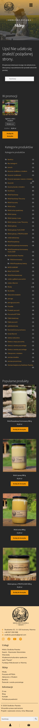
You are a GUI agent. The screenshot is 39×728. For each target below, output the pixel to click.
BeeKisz (10, 159)
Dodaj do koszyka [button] (10, 134)
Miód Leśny (11, 206)
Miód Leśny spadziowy (15, 210)
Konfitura (11, 191)
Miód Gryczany (13, 202)
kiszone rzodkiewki (14, 175)
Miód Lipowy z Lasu (14, 218)
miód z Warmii (13, 283)
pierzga (10, 299)
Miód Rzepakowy (13, 242)
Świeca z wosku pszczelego (17, 349)
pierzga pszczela (13, 302)
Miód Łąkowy (12, 226)
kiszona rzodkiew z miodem (17, 171)
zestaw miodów (13, 357)
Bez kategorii (12, 163)
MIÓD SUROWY (13, 267)
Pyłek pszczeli (12, 322)
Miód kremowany (16, 259)
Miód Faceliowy (13, 195)
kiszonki (10, 183)
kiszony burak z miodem (16, 187)
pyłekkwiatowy (13, 326)
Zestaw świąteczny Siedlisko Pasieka (20, 365)
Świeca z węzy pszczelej (16, 342)
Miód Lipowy (12, 214)
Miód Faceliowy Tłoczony (16, 199)
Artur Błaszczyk (27, 711)
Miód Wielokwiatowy (15, 275)
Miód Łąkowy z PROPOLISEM (18, 234)
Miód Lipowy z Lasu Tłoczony (18, 222)
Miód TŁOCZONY (13, 271)
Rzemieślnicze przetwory (17, 330)
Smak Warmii (12, 334)
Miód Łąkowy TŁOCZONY (16, 230)
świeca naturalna (14, 338)
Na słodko (11, 291)
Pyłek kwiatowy (13, 318)
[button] (31, 5)
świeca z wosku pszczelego (17, 345)
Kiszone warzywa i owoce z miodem (20, 179)
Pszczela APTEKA (14, 314)
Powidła (10, 306)
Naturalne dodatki (14, 295)
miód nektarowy (13, 238)
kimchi (10, 167)
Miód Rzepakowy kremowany (18, 245)
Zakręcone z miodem (15, 353)
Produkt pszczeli (13, 310)
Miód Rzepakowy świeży (18, 263)
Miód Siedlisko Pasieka (15, 256)
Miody (10, 287)
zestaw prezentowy (14, 361)
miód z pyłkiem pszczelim (17, 279)
